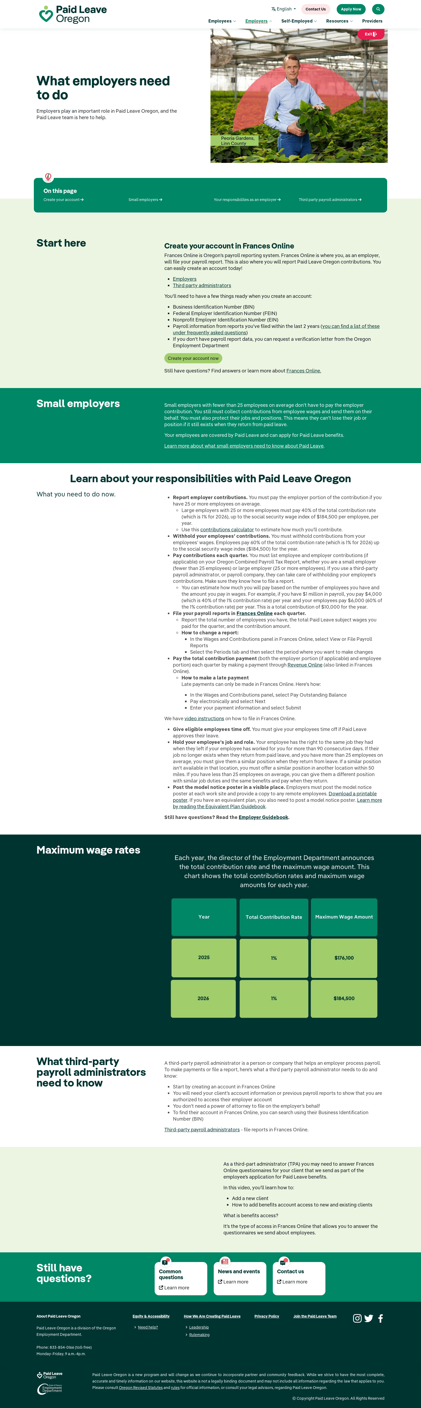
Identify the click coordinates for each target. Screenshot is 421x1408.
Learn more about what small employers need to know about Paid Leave (244, 446)
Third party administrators (202, 285)
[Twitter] (368, 1318)
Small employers (145, 199)
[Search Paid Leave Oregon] (378, 9)
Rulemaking (199, 1335)
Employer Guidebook (263, 817)
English (282, 9)
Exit (370, 36)
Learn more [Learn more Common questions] (174, 1288)
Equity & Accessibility (151, 1316)
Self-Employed (299, 21)
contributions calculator (227, 529)
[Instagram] (356, 1318)
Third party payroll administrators (330, 199)
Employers (258, 21)
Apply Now (351, 9)
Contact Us (316, 9)
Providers (372, 21)
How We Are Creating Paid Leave (212, 1316)
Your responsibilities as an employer (247, 199)
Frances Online (255, 613)
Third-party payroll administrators (202, 1130)
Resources (339, 21)
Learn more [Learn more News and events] (233, 1282)
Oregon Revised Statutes (141, 1387)
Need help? (148, 1327)
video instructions (204, 718)
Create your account (63, 199)
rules (175, 1387)
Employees (222, 21)
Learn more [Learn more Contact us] (292, 1282)
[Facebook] (379, 1318)
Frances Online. (303, 371)
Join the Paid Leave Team (315, 1316)
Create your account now (193, 358)
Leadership (199, 1327)
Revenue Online (305, 665)
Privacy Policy (267, 1316)
